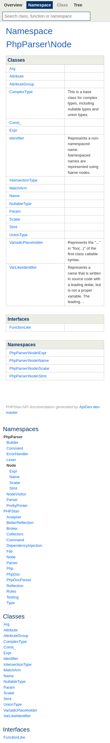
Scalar (14, 482)
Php (9, 568)
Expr (13, 471)
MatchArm (12, 670)
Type (10, 603)
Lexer (11, 460)
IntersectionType (17, 664)
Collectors (14, 534)
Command (15, 540)
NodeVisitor (16, 494)
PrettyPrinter (17, 505)
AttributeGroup (16, 635)
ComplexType (15, 641)
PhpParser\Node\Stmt (27, 376)
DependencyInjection (24, 545)
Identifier (11, 658)
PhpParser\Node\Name (29, 360)
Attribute (11, 630)
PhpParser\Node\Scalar (29, 368)
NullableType (15, 681)
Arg (6, 624)
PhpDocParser (18, 580)
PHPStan (11, 511)
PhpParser (13, 437)
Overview (13, 5)
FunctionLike (14, 737)
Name (14, 477)
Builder (12, 442)
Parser (12, 499)
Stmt (13, 488)
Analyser (13, 517)
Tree (78, 5)
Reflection (14, 586)
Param (9, 687)
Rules (11, 591)
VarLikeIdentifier (17, 716)
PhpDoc (13, 574)
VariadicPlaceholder (20, 710)
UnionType (13, 704)
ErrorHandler (17, 454)
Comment (14, 448)
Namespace (39, 5)
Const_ (10, 647)
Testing (12, 597)
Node (11, 465)
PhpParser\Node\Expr (27, 353)
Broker (12, 528)
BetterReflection (20, 522)
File (9, 551)
